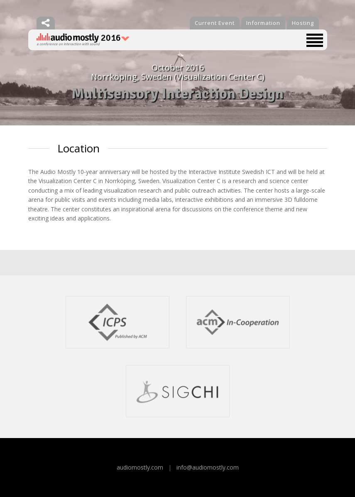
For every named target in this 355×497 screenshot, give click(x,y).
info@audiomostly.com (207, 467)
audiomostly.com (140, 467)
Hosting (303, 23)
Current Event (215, 23)
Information (263, 23)
